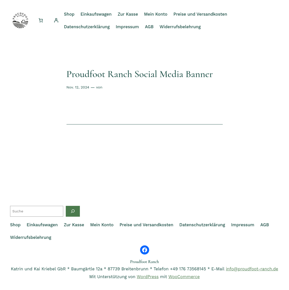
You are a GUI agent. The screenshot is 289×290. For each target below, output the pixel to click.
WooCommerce (184, 276)
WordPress (148, 276)
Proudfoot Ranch (144, 261)
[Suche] (73, 211)
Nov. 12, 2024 (78, 87)
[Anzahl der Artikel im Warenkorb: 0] (41, 20)
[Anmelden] (56, 20)
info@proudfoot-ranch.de (252, 268)
